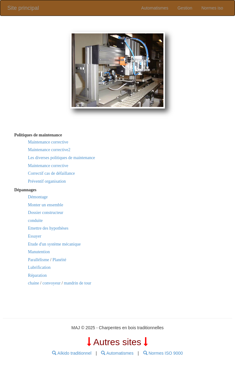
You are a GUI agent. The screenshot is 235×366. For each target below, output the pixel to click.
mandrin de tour (77, 283)
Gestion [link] (184, 8)
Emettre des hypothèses (48, 228)
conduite (35, 220)
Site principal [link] (23, 8)
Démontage (38, 197)
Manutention (39, 252)
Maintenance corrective (48, 142)
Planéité (59, 259)
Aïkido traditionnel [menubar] (71, 353)
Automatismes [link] (154, 8)
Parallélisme (38, 259)
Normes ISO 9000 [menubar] (163, 353)
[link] (117, 70)
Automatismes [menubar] (117, 353)
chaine (33, 283)
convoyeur (52, 283)
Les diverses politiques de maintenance (61, 157)
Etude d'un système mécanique (54, 244)
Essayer (34, 236)
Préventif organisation (47, 181)
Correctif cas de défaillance (51, 173)
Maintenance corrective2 (49, 149)
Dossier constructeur (45, 212)
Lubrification (39, 267)
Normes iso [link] (212, 8)
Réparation (37, 275)
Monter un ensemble (45, 205)
